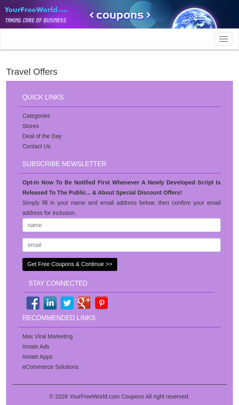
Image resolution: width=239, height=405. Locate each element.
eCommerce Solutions (50, 367)
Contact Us (36, 146)
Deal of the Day (42, 136)
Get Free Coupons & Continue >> (69, 264)
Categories (36, 116)
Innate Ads (35, 346)
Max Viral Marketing (47, 336)
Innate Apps (37, 356)
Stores (30, 126)
